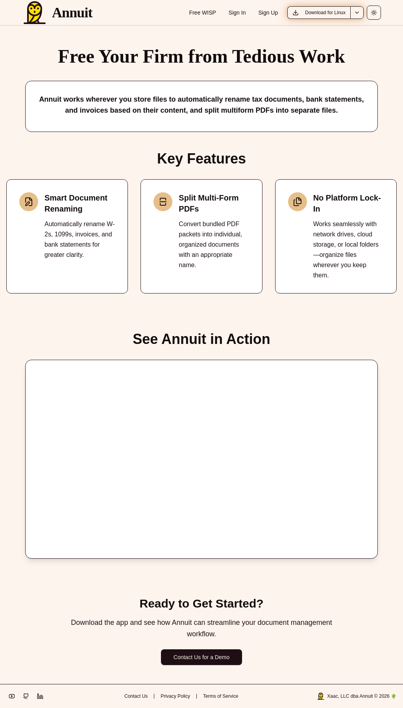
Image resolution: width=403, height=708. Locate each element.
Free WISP (202, 12)
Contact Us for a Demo (201, 657)
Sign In (237, 12)
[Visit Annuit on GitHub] (25, 696)
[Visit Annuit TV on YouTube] (11, 696)
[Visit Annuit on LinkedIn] (40, 696)
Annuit (72, 12)
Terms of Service (220, 696)
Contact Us (136, 696)
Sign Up (268, 12)
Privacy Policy (175, 696)
